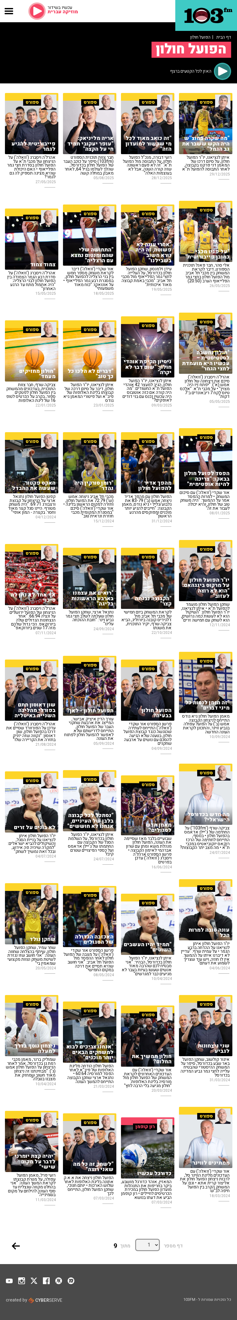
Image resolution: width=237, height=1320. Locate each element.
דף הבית (223, 37)
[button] (9, 11)
